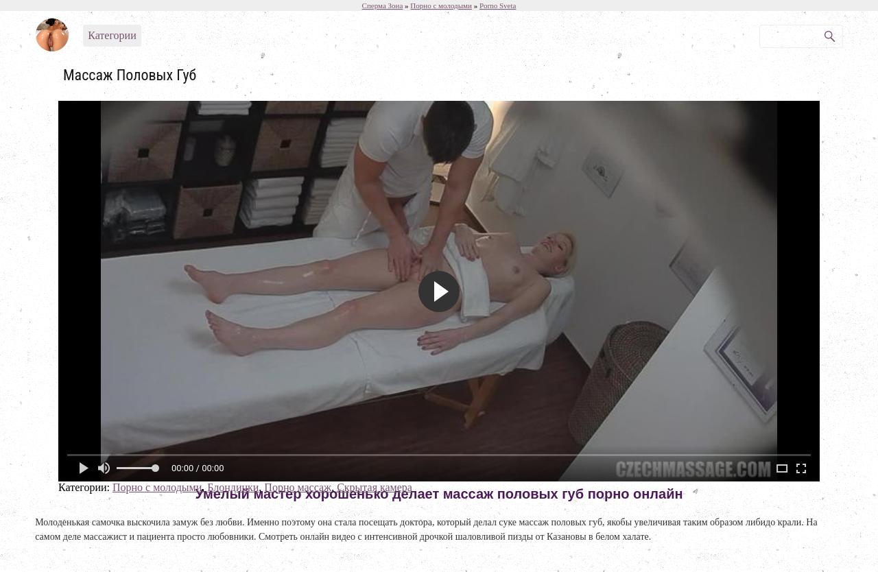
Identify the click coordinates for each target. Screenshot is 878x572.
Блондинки (233, 487)
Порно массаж (297, 487)
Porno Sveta (497, 5)
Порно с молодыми (157, 487)
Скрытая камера (374, 487)
